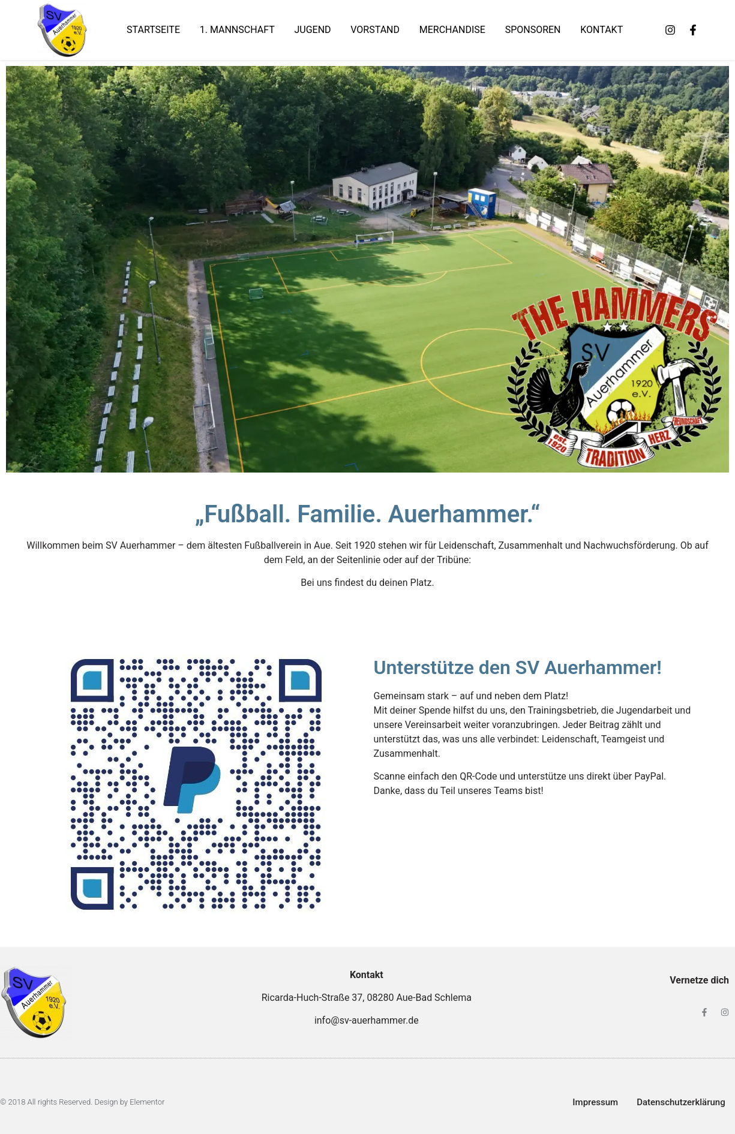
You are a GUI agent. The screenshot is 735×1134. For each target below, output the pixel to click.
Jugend (312, 29)
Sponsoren (533, 29)
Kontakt (601, 29)
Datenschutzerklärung (681, 1102)
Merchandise (452, 29)
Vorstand (375, 29)
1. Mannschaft (237, 29)
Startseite (153, 29)
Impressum (595, 1102)
